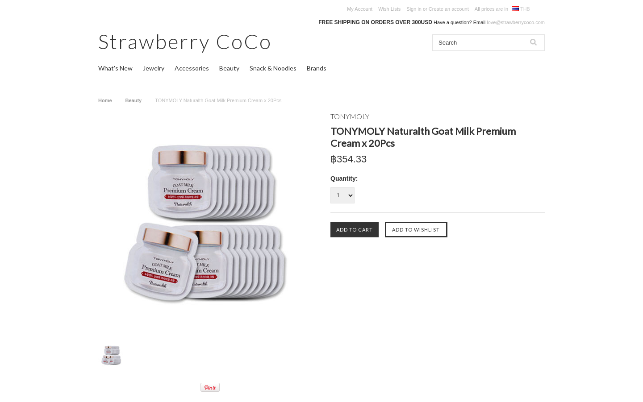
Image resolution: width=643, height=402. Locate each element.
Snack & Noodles (273, 68)
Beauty (229, 68)
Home (105, 100)
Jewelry (153, 68)
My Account (359, 9)
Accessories (192, 68)
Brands (316, 68)
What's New (115, 68)
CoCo (185, 41)
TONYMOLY (349, 116)
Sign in (414, 9)
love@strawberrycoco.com (516, 22)
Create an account (449, 9)
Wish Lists (389, 9)
